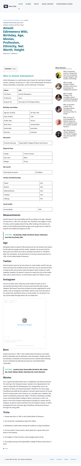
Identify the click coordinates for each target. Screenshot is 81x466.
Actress (28, 4)
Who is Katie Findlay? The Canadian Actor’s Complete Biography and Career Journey (70, 97)
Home (4, 20)
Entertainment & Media (64, 4)
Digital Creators (47, 4)
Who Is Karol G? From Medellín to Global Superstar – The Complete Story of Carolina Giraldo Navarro (70, 122)
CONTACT (73, 459)
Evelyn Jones (6, 53)
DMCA (66, 459)
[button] (19, 8)
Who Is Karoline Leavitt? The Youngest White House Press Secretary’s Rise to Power (69, 109)
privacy (59, 459)
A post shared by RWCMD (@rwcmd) (24, 345)
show (14, 69)
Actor (20, 4)
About (52, 459)
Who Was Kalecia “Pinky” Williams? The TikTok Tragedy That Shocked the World (70, 134)
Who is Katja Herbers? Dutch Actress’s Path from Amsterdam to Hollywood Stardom (70, 86)
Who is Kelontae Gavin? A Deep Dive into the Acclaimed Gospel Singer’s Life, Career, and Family (70, 75)
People (36, 4)
